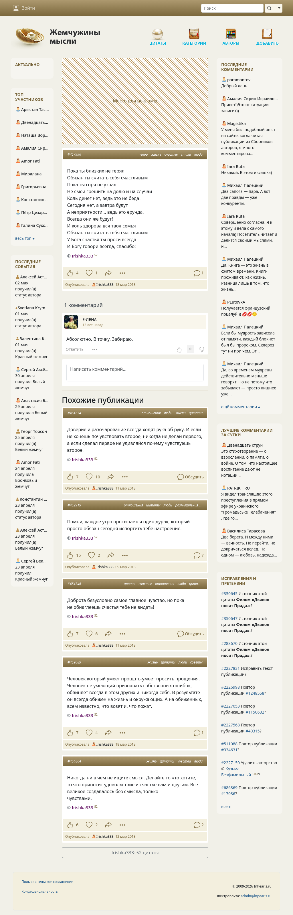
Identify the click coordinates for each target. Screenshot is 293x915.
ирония (129, 583)
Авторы (231, 31)
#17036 (228, 793)
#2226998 (230, 687)
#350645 (229, 593)
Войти (24, 8)
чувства (184, 761)
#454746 (74, 583)
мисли (181, 413)
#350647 (229, 618)
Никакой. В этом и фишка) (246, 172)
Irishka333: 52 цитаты (135, 852)
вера (144, 154)
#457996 (74, 154)
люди (198, 154)
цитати (196, 413)
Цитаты (158, 31)
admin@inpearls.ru (256, 896)
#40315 (253, 731)
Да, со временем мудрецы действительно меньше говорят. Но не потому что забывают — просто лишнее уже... (248, 382)
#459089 (74, 662)
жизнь (156, 154)
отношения (151, 413)
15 (78, 555)
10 (97, 477)
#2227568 (230, 725)
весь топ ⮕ (25, 238)
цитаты (153, 505)
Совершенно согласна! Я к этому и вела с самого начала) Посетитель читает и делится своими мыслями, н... (249, 234)
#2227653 (230, 706)
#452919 (74, 505)
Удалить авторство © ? (249, 768)
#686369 (229, 787)
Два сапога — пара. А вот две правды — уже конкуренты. (245, 197)
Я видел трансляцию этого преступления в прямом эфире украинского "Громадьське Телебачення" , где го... (248, 506)
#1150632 (255, 712)
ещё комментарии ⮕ (240, 406)
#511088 (229, 743)
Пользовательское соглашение (47, 881)
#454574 (74, 413)
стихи (186, 154)
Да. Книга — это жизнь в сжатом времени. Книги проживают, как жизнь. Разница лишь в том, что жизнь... (245, 277)
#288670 (229, 643)
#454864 (74, 761)
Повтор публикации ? (243, 690)
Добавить (267, 31)
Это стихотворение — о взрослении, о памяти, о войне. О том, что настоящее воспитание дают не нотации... (249, 463)
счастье (171, 154)
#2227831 (230, 668)
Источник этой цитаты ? (245, 599)
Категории (194, 31)
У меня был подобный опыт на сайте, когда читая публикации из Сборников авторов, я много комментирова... (248, 141)
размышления (186, 505)
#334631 (229, 749)
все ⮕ (226, 806)
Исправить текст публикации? (247, 671)
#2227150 (230, 762)
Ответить (75, 349)
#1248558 (255, 693)
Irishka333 (82, 256)
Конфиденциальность (39, 891)
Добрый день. (234, 85)
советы (196, 662)
